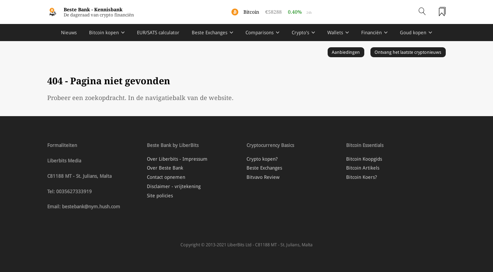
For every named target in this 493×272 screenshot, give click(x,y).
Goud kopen (413, 32)
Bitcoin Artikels (362, 168)
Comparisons (259, 32)
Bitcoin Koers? (361, 177)
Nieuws (69, 32)
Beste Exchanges (209, 32)
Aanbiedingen (346, 52)
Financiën (371, 32)
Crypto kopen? (262, 159)
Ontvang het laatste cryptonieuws (408, 52)
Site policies (160, 195)
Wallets (335, 32)
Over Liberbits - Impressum (177, 159)
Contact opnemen (166, 177)
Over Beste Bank (165, 168)
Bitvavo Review (262, 177)
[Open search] (422, 12)
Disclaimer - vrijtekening (174, 186)
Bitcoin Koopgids (364, 159)
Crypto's (300, 32)
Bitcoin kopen (104, 32)
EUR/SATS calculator (158, 32)
